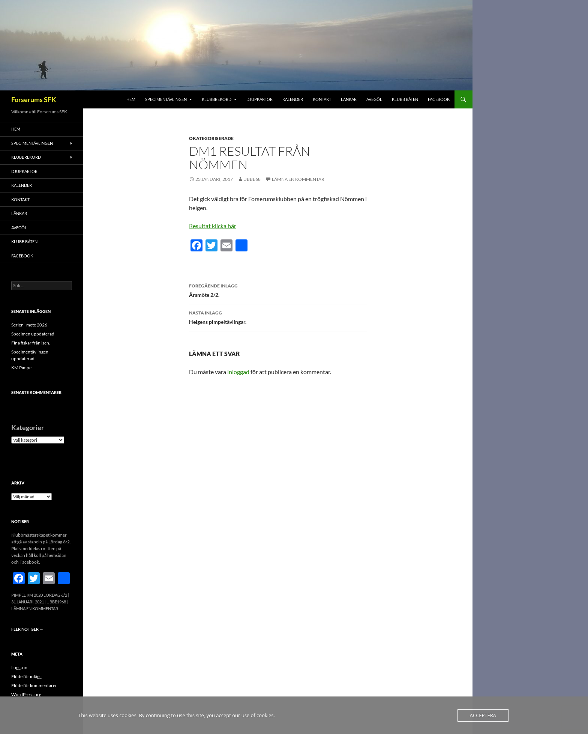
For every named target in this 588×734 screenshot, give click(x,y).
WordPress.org (26, 694)
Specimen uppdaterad (32, 334)
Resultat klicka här (212, 225)
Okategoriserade (211, 138)
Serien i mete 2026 (29, 325)
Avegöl (374, 99)
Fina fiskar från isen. (30, 343)
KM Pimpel (22, 367)
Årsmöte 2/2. (278, 289)
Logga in (19, 667)
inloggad (238, 371)
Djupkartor (259, 99)
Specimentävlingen (166, 99)
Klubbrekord (216, 99)
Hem (130, 99)
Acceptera (483, 715)
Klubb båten (405, 99)
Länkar (349, 99)
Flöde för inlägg (26, 676)
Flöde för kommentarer (34, 685)
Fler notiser (27, 629)
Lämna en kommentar (298, 179)
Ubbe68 (252, 179)
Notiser (20, 521)
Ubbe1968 (56, 601)
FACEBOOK (439, 99)
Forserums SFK (33, 99)
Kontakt (322, 99)
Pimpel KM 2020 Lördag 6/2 (39, 595)
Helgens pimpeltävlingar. (278, 316)
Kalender (292, 99)
